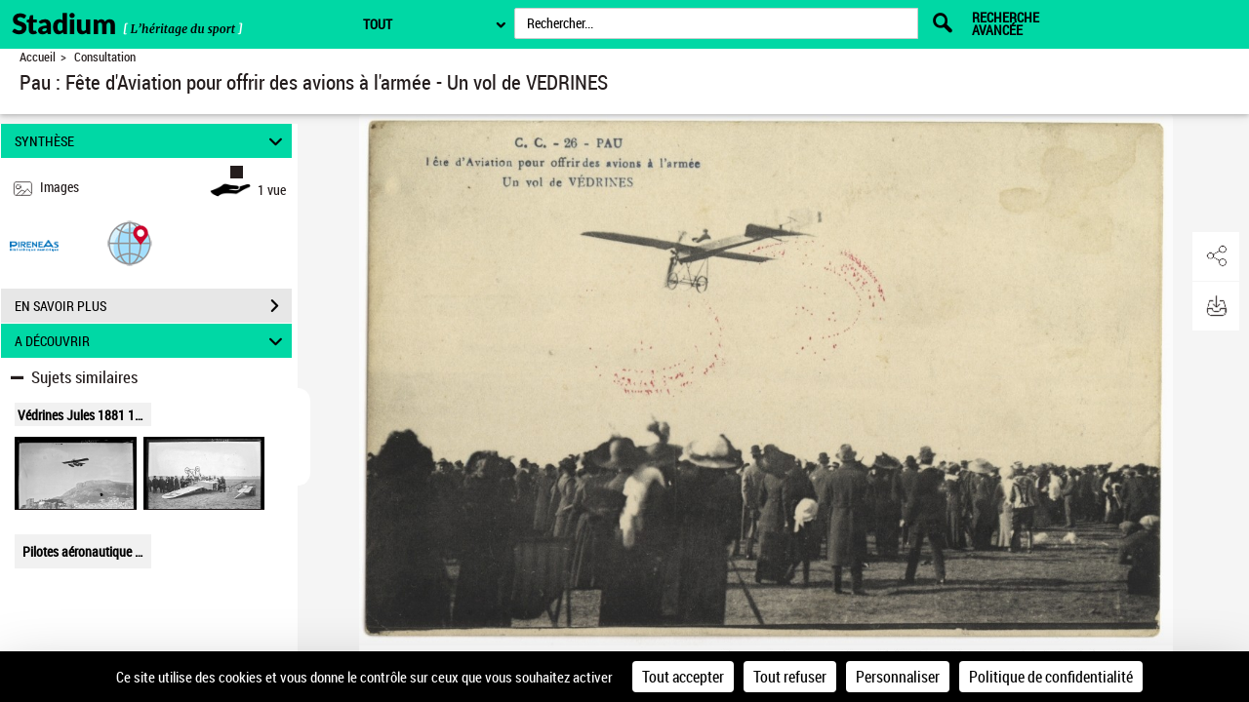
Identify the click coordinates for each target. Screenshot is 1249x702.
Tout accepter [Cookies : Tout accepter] (683, 676)
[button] (129, 242)
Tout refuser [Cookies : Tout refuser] (789, 676)
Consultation (105, 57)
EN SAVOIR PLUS (153, 306)
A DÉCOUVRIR (152, 341)
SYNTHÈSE (152, 141)
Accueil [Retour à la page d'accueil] (38, 57)
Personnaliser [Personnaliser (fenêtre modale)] (898, 676)
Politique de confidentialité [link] (1051, 676)
